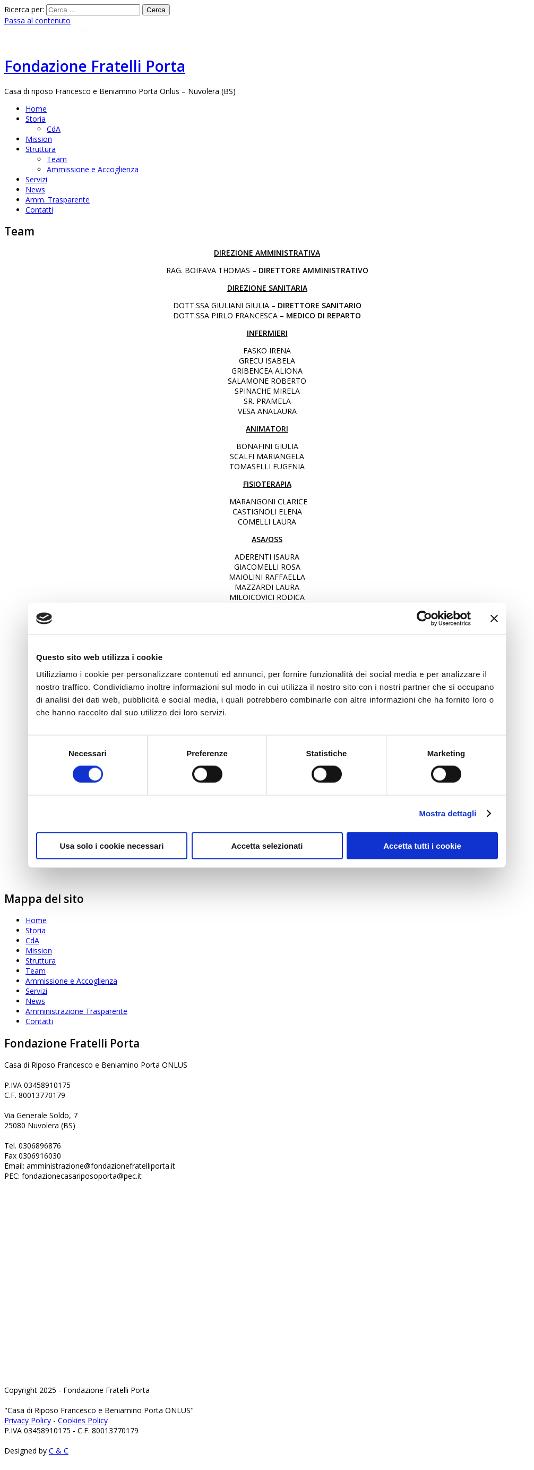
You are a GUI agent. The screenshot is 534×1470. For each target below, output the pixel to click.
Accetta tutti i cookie (422, 845)
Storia (35, 119)
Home (36, 109)
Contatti (39, 210)
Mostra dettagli (447, 813)
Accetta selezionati (267, 845)
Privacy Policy (27, 1420)
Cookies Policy (83, 1420)
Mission (38, 139)
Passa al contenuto (37, 20)
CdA (54, 129)
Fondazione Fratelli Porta (94, 66)
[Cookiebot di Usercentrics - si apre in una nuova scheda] (424, 619)
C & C (58, 1451)
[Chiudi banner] (494, 618)
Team (57, 159)
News (35, 189)
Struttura (40, 149)
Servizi (36, 179)
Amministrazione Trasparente (76, 1011)
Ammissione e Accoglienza (93, 169)
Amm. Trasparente (57, 200)
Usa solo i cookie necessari (112, 845)
